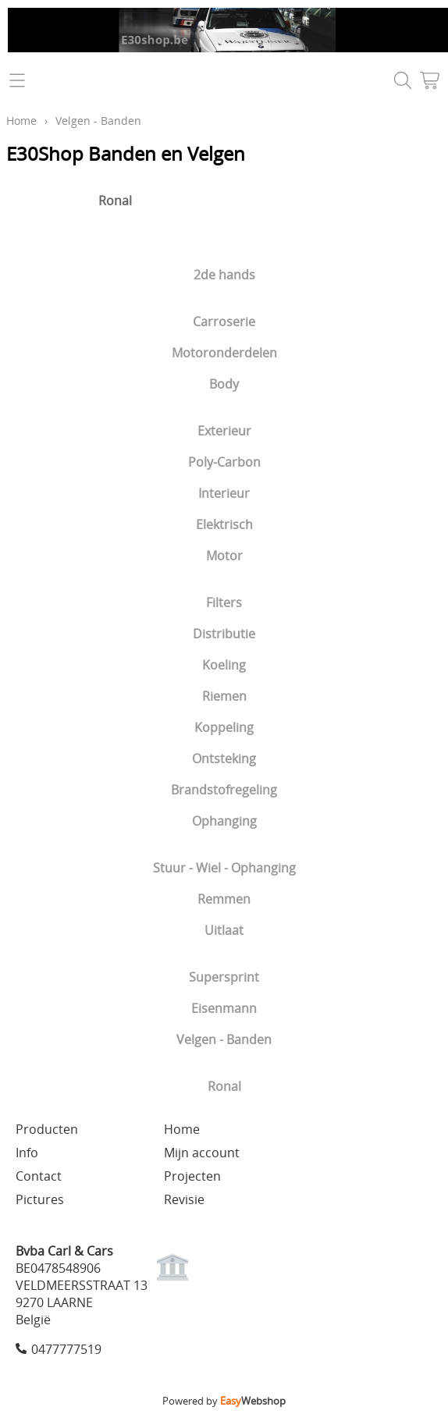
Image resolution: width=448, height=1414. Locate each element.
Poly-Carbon (224, 462)
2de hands (224, 274)
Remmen (224, 899)
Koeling (224, 664)
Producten (47, 1129)
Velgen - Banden (224, 1039)
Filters (224, 602)
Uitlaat (224, 930)
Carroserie (224, 321)
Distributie (224, 633)
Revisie (184, 1199)
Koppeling (224, 727)
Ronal (224, 1086)
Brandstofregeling (224, 789)
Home (21, 120)
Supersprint (224, 977)
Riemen (224, 696)
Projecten (192, 1176)
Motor (224, 555)
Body (224, 384)
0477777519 (66, 1349)
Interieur (224, 493)
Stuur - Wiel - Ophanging (224, 867)
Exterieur (224, 430)
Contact (39, 1176)
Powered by (224, 1401)
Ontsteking (224, 758)
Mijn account (202, 1152)
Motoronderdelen (224, 352)
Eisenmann (224, 1008)
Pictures (40, 1199)
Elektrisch (224, 524)
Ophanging (224, 821)
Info (27, 1152)
